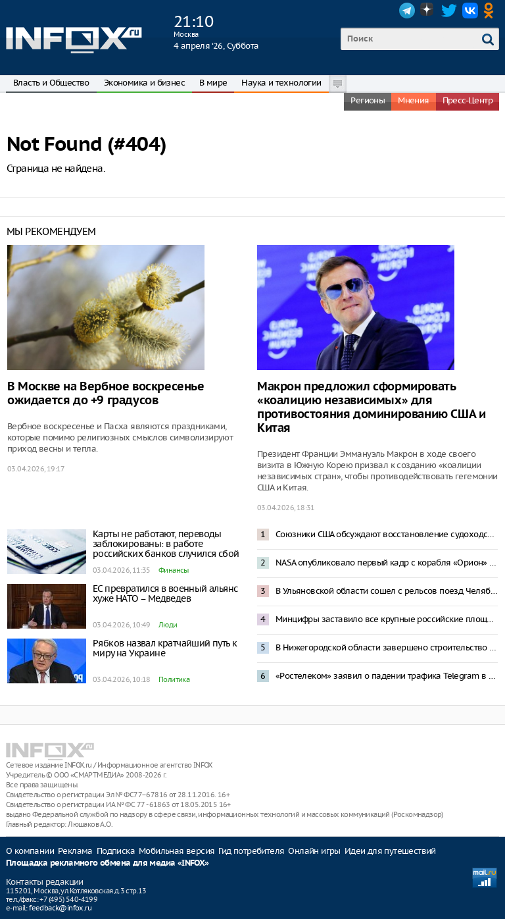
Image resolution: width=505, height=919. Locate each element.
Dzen (428, 10)
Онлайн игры (314, 851)
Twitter (449, 10)
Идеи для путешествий (390, 851)
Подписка (116, 851)
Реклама (75, 851)
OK (491, 10)
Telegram (407, 10)
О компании (30, 851)
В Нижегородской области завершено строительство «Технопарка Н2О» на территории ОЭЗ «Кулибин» (387, 647)
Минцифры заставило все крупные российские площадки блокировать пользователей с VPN (387, 619)
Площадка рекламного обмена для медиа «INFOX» (107, 863)
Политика (173, 679)
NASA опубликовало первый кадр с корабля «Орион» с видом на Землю (387, 562)
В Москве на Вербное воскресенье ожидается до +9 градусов (105, 393)
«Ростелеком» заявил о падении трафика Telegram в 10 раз (387, 676)
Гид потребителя (251, 851)
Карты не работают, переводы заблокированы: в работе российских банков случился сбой (166, 544)
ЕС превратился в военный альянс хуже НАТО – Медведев (165, 593)
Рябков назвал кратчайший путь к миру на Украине (165, 648)
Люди (168, 624)
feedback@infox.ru (60, 907)
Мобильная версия (176, 851)
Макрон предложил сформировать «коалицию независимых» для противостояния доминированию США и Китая (371, 407)
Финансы (173, 570)
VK (470, 10)
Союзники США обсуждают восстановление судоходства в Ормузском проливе (387, 534)
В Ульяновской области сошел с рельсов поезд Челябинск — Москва (387, 591)
